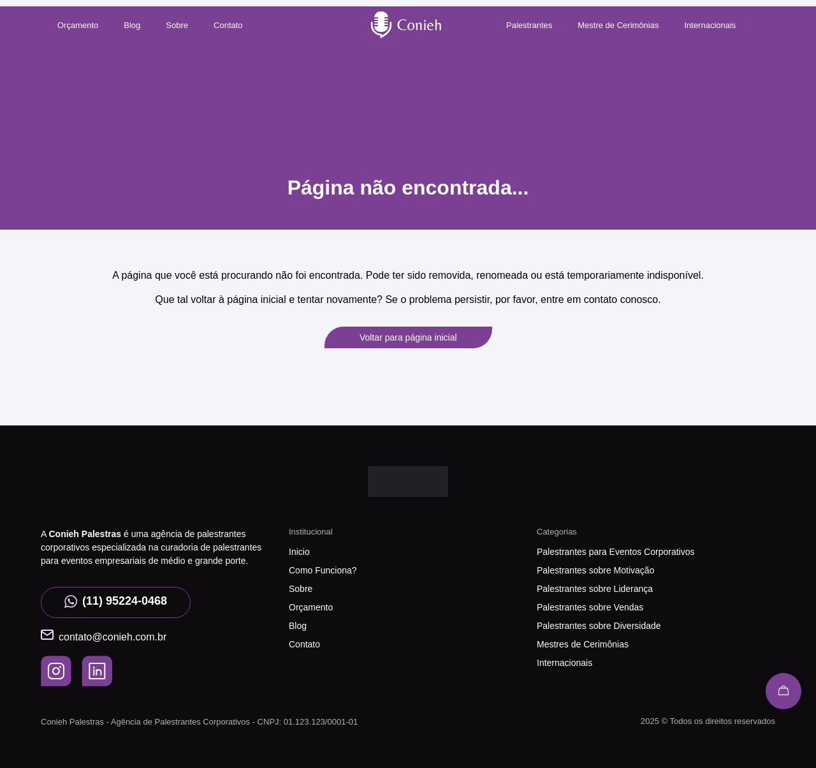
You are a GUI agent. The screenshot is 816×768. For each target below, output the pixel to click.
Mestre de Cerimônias (618, 25)
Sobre (177, 25)
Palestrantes (529, 25)
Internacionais (710, 25)
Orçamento (77, 25)
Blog (132, 25)
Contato (228, 25)
